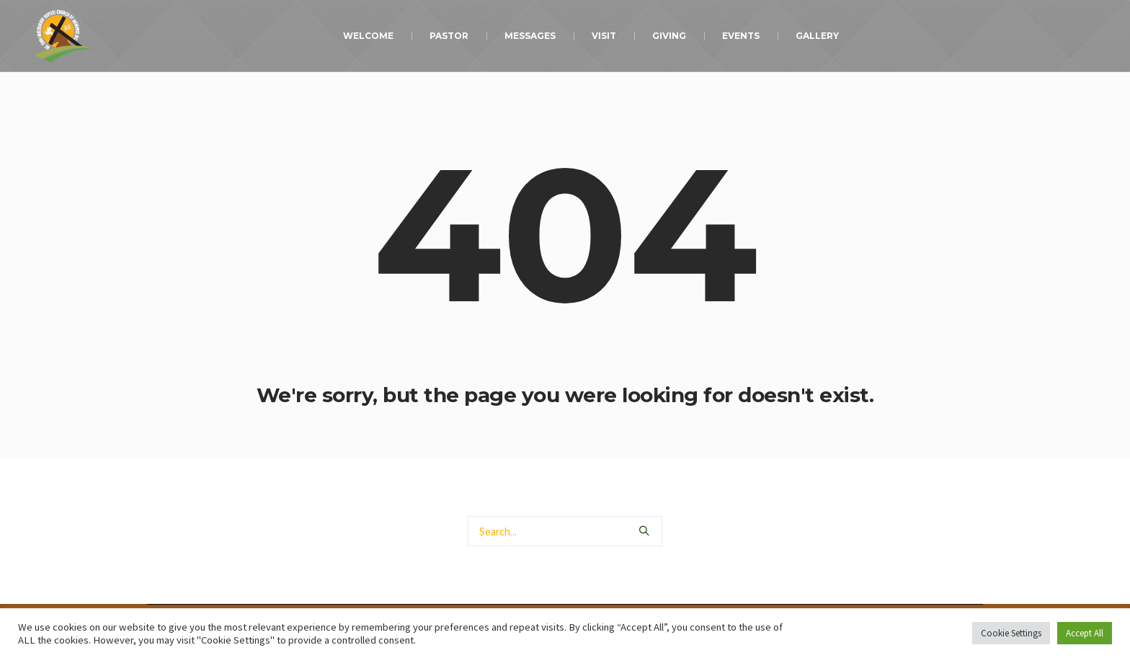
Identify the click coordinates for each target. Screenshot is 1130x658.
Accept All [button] (1084, 633)
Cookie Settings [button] (1011, 633)
